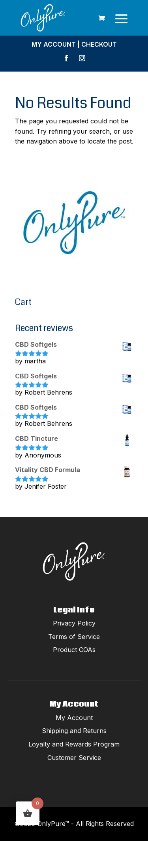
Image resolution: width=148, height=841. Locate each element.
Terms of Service (74, 637)
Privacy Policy (74, 623)
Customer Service (74, 758)
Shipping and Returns (74, 731)
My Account (54, 44)
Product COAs (74, 650)
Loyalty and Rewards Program (74, 744)
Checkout (99, 44)
